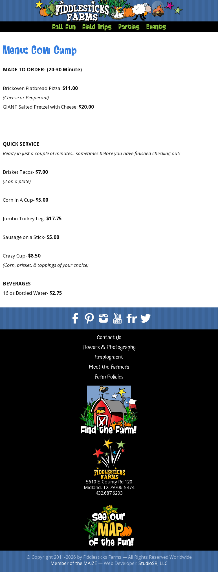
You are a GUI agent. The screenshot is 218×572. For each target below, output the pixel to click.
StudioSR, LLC (153, 563)
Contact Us (109, 337)
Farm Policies (109, 377)
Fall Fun (64, 26)
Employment (109, 357)
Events (156, 26)
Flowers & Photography (109, 347)
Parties (129, 26)
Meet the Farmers (109, 367)
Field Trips (97, 26)
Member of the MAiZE (73, 563)
